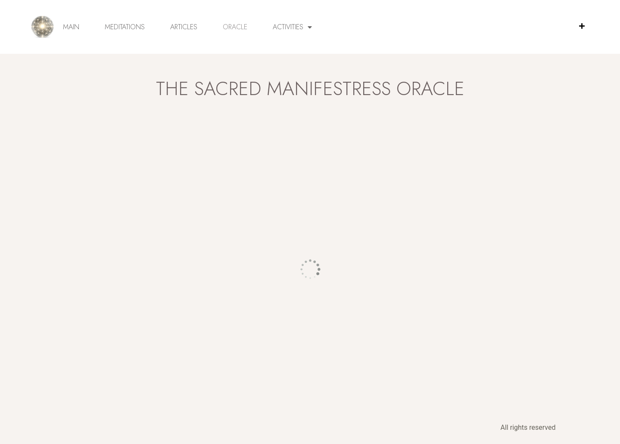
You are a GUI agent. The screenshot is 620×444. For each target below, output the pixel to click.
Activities (292, 27)
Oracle (235, 27)
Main (71, 27)
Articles (183, 27)
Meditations (125, 27)
